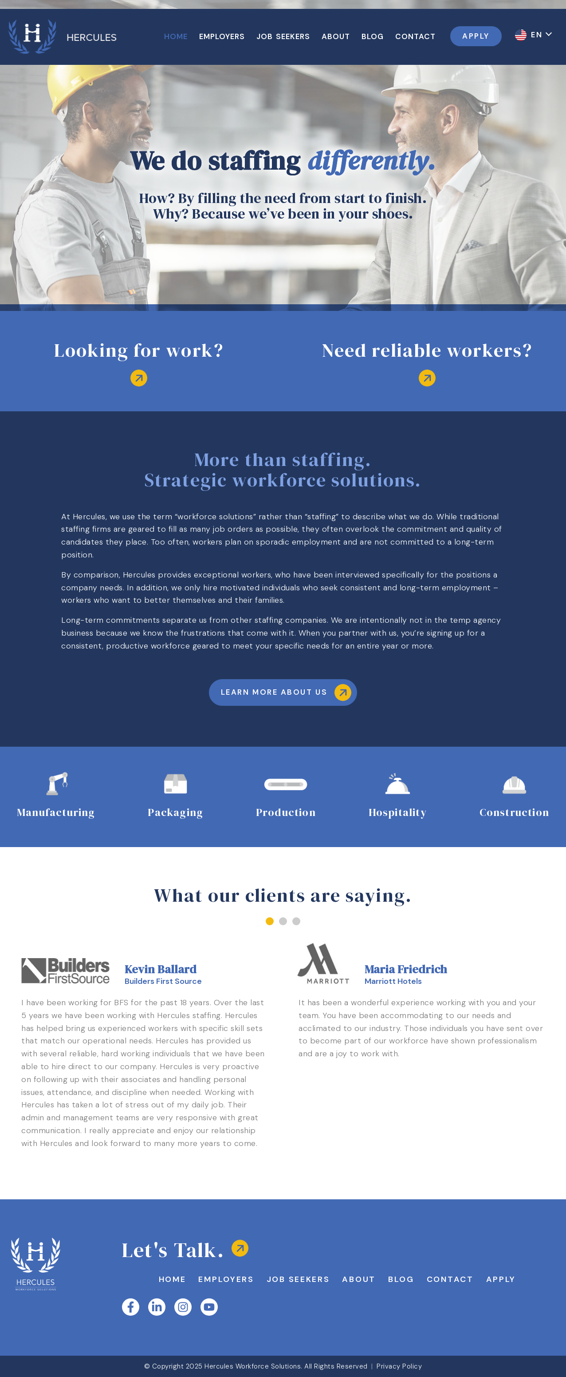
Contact (450, 1279)
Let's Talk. (173, 1250)
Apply (501, 1279)
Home (172, 1279)
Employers (226, 1279)
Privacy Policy (399, 1366)
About (359, 1279)
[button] (270, 921)
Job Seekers (298, 1279)
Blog (401, 1279)
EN (538, 35)
